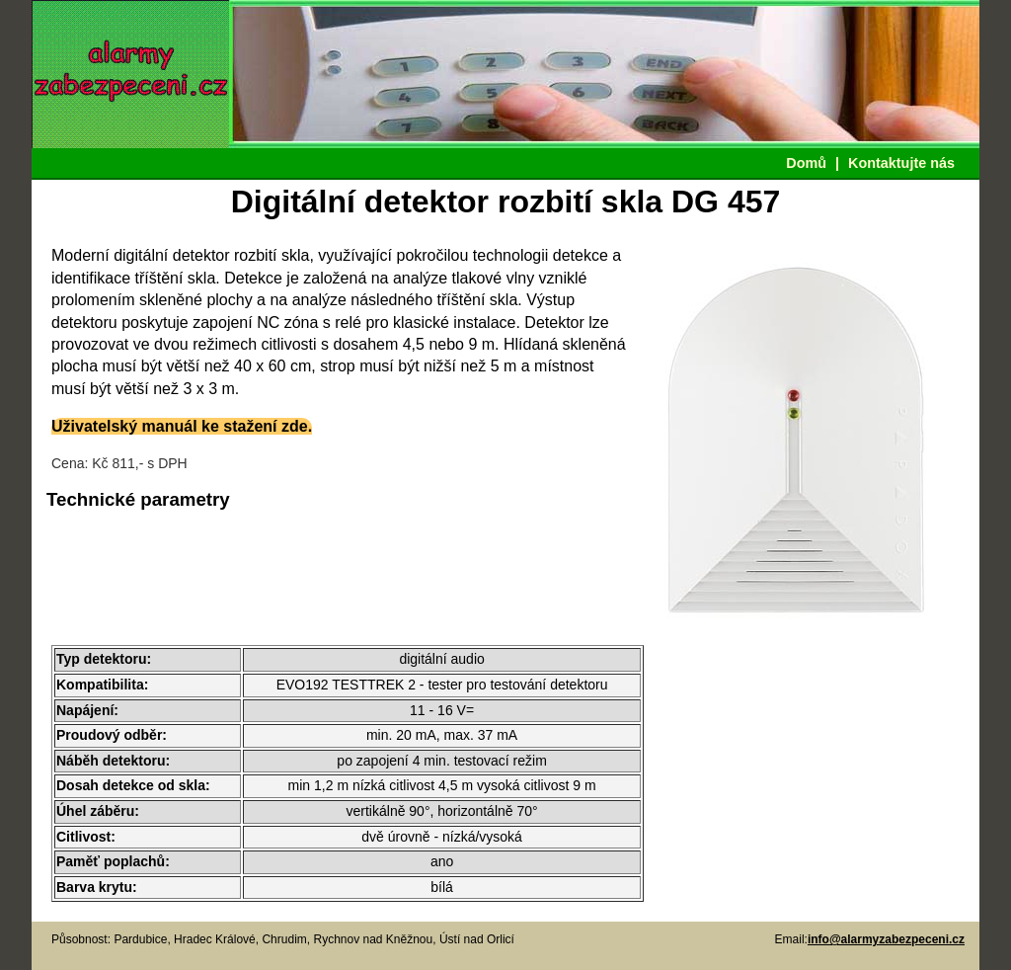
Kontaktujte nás (901, 163)
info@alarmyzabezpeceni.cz (886, 939)
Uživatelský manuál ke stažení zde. (181, 426)
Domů (806, 163)
